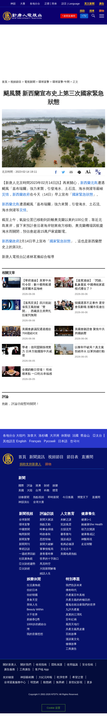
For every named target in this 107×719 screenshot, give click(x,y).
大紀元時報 (45, 677)
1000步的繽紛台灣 (36, 627)
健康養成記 (88, 534)
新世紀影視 (75, 682)
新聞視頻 (26, 514)
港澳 (38, 485)
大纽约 (20, 435)
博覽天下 (82, 497)
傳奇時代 (71, 590)
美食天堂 (32, 599)
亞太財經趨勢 (27, 563)
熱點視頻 (38, 497)
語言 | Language (70, 3)
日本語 (62, 441)
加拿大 (32, 435)
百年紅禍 (71, 619)
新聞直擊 (24, 539)
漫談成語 (65, 539)
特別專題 (73, 579)
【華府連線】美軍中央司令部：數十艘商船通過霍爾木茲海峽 (36, 284)
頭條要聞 (23, 497)
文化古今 (65, 548)
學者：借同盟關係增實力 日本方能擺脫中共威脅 (37, 351)
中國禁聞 (24, 529)
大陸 (29, 490)
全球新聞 (24, 519)
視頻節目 (15, 81)
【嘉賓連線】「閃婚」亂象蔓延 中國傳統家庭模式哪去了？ (90, 284)
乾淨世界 (62, 677)
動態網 (47, 682)
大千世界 (32, 614)
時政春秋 (45, 534)
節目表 (72, 457)
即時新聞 (53, 497)
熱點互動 (45, 524)
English (21, 441)
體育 (55, 490)
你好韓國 (32, 594)
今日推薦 (68, 497)
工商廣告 (71, 648)
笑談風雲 (65, 524)
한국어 (74, 441)
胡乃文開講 (88, 529)
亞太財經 (24, 568)
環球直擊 (43, 81)
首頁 (4, 81)
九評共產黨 (72, 609)
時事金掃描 (46, 529)
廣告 (101, 3)
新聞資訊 (37, 457)
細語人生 (45, 573)
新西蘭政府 (21, 194)
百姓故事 (71, 633)
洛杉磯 (43, 435)
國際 (21, 485)
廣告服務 (9, 669)
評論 (29, 485)
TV (84, 16)
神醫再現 (86, 539)
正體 (46, 3)
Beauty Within (35, 609)
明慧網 (34, 682)
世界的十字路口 (49, 558)
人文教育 (67, 514)
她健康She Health (92, 524)
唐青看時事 (46, 553)
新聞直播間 (69, 16)
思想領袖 (45, 539)
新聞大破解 (46, 544)
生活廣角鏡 (33, 585)
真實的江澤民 (74, 614)
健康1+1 (86, 519)
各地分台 (35, 3)
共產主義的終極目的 (78, 599)
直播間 (87, 457)
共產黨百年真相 (75, 594)
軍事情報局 (46, 548)
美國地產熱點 (68, 553)
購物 (48, 464)
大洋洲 (54, 435)
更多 (89, 682)
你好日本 (32, 590)
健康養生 (88, 514)
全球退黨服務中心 (15, 682)
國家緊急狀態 (82, 194)
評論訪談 (47, 514)
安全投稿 (87, 664)
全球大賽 (38, 502)
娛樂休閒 (34, 579)
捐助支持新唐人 (30, 464)
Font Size (88, 171)
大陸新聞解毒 (48, 568)
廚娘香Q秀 (33, 619)
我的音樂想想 (35, 633)
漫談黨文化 (72, 639)
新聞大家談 (46, 519)
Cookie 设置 (53, 707)
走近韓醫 (86, 544)
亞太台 (97, 435)
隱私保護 (56, 664)
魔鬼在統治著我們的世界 (81, 604)
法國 (75, 435)
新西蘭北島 (89, 183)
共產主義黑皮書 (75, 629)
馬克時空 (45, 563)
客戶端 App (42, 669)
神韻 (13, 3)
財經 (46, 485)
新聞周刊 (24, 544)
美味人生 (32, 604)
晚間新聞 (24, 534)
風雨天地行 (72, 624)
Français (35, 441)
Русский (49, 441)
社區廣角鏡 (26, 558)
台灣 (38, 490)
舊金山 (85, 435)
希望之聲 (77, 677)
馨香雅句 (65, 534)
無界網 (60, 682)
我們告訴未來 (74, 585)
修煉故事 (71, 643)
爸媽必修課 (67, 544)
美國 (21, 490)
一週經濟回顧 (27, 553)
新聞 (21, 478)
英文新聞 (89, 3)
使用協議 (72, 664)
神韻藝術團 (27, 677)
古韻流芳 (65, 529)
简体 (54, 3)
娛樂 (55, 485)
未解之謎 (65, 519)
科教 (46, 490)
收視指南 (41, 664)
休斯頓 (65, 435)
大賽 (22, 3)
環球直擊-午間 (61, 81)
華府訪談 (24, 548)
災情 (5, 194)
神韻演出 (23, 502)
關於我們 (25, 664)
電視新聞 (29, 81)
